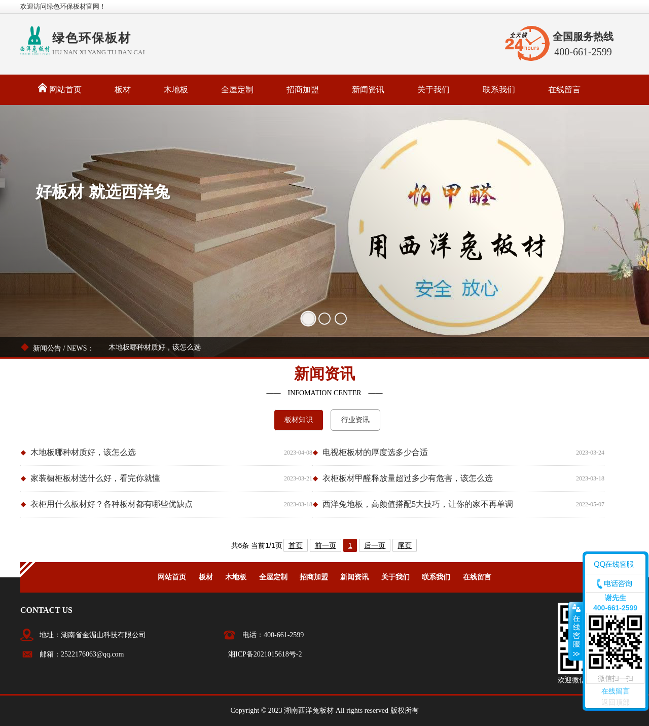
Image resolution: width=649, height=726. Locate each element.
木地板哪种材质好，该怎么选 (155, 347)
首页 (296, 545)
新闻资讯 (368, 89)
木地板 (176, 89)
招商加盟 (302, 89)
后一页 (374, 545)
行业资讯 (355, 420)
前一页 (325, 545)
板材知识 (298, 420)
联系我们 (499, 89)
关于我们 (433, 89)
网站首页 (60, 88)
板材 (123, 89)
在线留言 (564, 89)
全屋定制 (237, 89)
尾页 (405, 545)
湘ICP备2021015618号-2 (265, 654)
